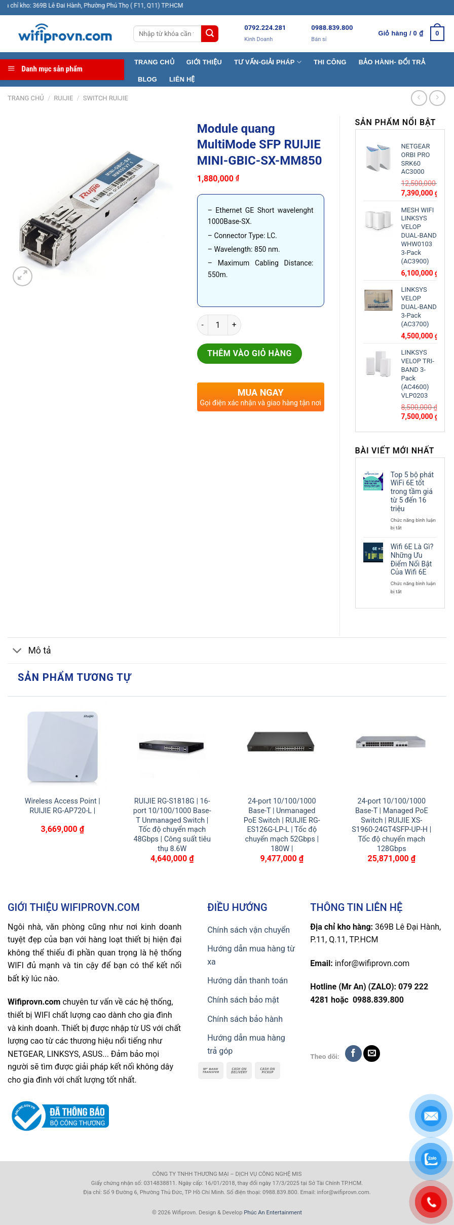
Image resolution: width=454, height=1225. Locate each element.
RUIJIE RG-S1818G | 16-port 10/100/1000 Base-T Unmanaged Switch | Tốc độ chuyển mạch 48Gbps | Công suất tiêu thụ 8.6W (172, 825)
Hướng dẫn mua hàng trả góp (246, 1044)
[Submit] (209, 34)
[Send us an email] (371, 1053)
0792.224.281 (265, 27)
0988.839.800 (332, 27)
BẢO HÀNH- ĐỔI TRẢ (392, 62)
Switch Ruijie (105, 98)
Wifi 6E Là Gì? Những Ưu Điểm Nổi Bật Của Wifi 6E (412, 559)
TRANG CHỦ (154, 62)
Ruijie (63, 98)
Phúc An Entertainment (273, 1212)
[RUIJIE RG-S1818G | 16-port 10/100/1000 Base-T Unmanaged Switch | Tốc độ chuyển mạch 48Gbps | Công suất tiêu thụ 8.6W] (172, 746)
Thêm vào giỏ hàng (249, 353)
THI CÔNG (330, 62)
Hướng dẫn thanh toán (247, 980)
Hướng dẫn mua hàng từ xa (251, 955)
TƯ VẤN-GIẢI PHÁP (267, 62)
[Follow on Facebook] (353, 1053)
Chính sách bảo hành (245, 1019)
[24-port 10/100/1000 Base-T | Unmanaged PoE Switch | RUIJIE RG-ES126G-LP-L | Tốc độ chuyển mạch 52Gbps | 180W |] (282, 746)
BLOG (147, 79)
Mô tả (29, 652)
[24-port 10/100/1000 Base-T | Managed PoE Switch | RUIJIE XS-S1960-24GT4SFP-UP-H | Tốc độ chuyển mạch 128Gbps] (391, 746)
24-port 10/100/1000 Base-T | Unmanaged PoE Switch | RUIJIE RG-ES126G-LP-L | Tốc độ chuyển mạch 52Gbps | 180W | (282, 825)
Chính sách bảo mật (243, 1000)
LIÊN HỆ (182, 79)
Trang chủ (26, 98)
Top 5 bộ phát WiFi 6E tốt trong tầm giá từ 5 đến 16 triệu (412, 492)
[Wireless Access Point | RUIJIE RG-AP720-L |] (62, 746)
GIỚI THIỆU (204, 62)
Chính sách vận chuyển (248, 930)
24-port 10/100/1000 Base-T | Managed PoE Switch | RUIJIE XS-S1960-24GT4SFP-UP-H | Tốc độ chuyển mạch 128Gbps (391, 825)
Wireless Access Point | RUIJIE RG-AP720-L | (62, 806)
